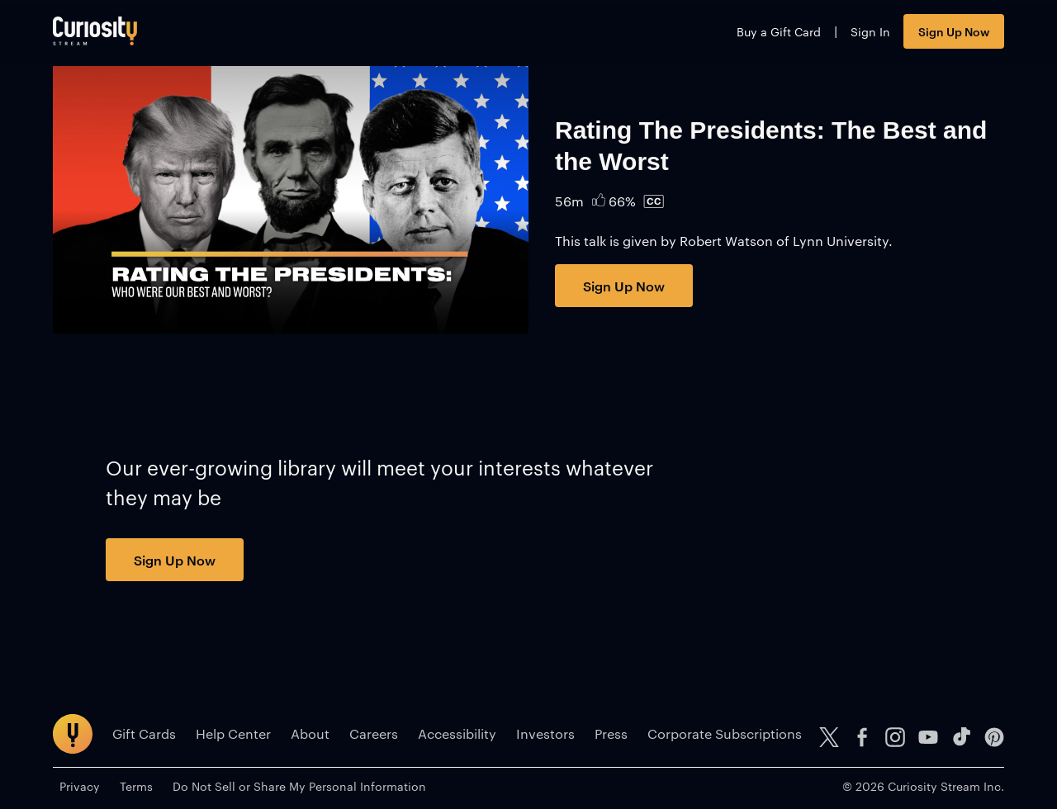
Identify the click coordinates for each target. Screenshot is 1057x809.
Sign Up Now (953, 31)
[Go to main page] (95, 31)
